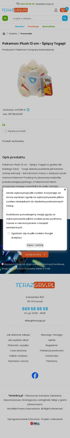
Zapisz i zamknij (35, 245)
